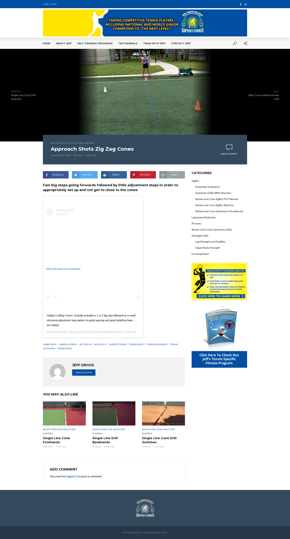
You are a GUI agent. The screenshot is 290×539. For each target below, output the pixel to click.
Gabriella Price (68, 344)
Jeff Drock (85, 344)
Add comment (229, 153)
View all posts (83, 372)
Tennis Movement (157, 344)
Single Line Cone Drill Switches (159, 440)
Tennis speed (65, 348)
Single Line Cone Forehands (56, 440)
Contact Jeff (181, 43)
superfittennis (117, 344)
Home (46, 43)
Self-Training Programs (95, 43)
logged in (71, 476)
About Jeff (64, 43)
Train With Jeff (154, 43)
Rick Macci (100, 344)
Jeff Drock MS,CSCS (80, 331)
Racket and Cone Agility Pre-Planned (72, 143)
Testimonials (128, 43)
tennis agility (137, 344)
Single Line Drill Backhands (105, 440)
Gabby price (50, 344)
